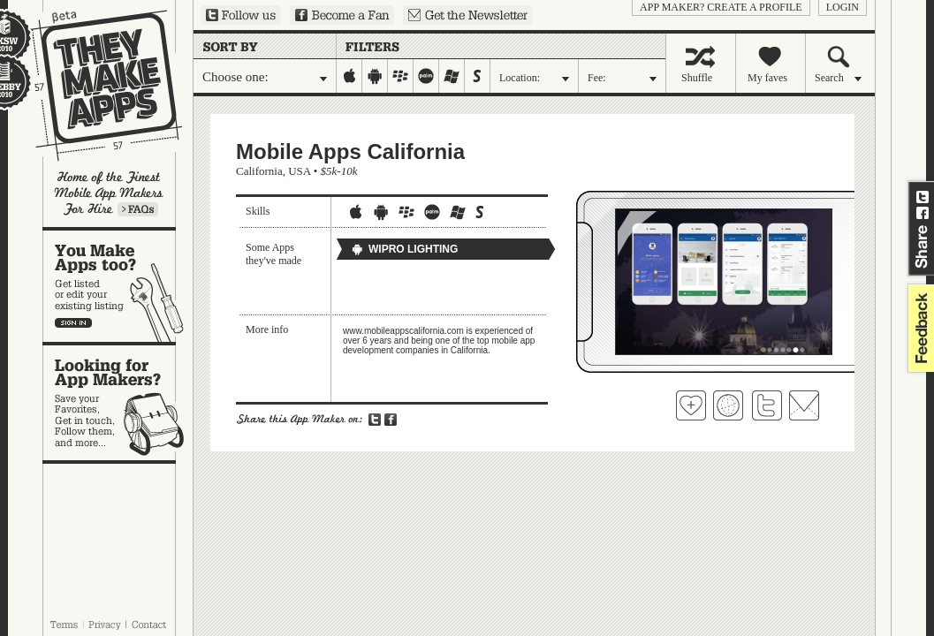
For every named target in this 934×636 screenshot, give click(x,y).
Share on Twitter (922, 197)
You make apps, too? (118, 286)
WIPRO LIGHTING (404, 249)
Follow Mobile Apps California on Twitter (767, 405)
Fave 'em (691, 405)
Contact (150, 624)
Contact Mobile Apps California (804, 405)
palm (426, 76)
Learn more (138, 209)
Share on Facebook (922, 213)
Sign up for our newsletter (468, 15)
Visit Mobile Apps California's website (728, 405)
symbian (477, 76)
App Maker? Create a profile (721, 7)
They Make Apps (95, 85)
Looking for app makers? (118, 402)
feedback (919, 328)
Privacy (104, 624)
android (375, 76)
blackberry (401, 76)
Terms (63, 624)
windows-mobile (452, 76)
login (842, 7)
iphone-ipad (349, 76)
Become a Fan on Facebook (342, 15)
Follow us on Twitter (241, 15)
